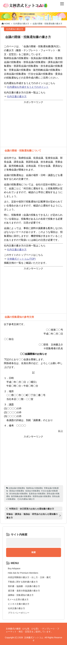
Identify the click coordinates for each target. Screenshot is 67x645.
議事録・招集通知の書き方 (21, 595)
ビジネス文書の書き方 (18, 604)
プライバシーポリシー (18, 613)
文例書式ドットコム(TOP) (21, 259)
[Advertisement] (33, 125)
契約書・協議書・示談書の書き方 (24, 586)
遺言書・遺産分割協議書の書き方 (24, 590)
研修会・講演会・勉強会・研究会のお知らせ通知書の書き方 (32, 516)
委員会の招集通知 (16, 491)
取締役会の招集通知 (34, 488)
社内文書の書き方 (17, 96)
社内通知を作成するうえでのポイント (28, 87)
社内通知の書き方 (27, 499)
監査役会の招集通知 (37, 494)
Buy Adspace (14, 568)
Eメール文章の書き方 (18, 599)
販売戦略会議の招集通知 (21, 496)
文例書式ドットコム (33, 637)
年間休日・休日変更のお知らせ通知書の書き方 (31, 509)
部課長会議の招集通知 (42, 496)
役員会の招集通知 (32, 491)
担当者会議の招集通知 (18, 494)
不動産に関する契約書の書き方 (23, 582)
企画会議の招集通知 (16, 488)
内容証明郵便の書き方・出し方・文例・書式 (29, 577)
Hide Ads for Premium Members (23, 573)
